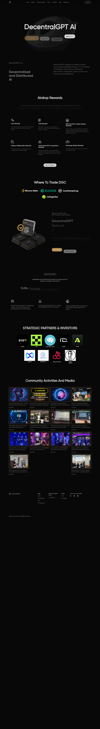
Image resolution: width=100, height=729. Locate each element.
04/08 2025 (32, 407)
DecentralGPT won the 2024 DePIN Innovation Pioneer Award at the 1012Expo (18, 448)
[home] (10, 2)
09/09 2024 (11, 474)
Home (27, 2)
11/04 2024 (32, 429)
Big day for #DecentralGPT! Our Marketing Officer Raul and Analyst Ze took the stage (80, 404)
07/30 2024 (73, 474)
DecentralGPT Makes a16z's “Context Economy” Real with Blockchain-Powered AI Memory (18, 404)
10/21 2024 (53, 429)
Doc (39, 500)
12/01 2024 (73, 407)
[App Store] (45, 36)
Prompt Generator (41, 2)
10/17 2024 (73, 429)
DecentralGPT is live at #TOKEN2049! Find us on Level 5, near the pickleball (39, 448)
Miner (48, 2)
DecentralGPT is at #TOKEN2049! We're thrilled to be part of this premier (59, 448)
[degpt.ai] (57, 249)
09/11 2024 (73, 452)
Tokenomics (66, 2)
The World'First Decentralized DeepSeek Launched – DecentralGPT (60, 404)
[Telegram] (74, 495)
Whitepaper (41, 498)
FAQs (39, 496)
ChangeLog (41, 503)
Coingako (64, 498)
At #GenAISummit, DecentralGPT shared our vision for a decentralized (39, 426)
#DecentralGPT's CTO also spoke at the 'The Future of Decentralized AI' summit (80, 471)
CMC (62, 496)
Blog (60, 2)
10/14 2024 (11, 452)
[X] (70, 495)
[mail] (87, 2)
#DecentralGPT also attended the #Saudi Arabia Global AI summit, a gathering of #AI (80, 448)
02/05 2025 (53, 407)
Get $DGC (54, 2)
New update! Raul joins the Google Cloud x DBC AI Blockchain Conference (18, 426)
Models (33, 2)
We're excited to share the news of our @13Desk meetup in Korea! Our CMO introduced (18, 471)
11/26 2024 (11, 429)
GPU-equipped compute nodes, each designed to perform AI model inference (60, 426)
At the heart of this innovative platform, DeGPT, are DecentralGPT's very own (81, 426)
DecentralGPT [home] (16, 493)
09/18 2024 (32, 452)
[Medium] (77, 495)
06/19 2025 (11, 407)
